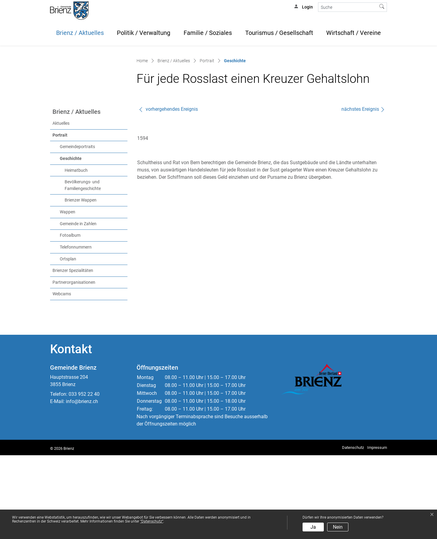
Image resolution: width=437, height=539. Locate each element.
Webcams (62, 377)
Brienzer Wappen (81, 283)
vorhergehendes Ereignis (168, 193)
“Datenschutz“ (151, 521)
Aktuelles (61, 207)
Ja (313, 527)
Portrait (60, 219)
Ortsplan (68, 342)
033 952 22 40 (84, 478)
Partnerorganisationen (74, 366)
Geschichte (83, 242)
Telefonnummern (76, 331)
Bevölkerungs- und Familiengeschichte (83, 269)
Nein (338, 527)
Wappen (67, 295)
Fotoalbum (70, 319)
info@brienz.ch (82, 485)
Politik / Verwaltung (143, 32)
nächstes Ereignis (363, 193)
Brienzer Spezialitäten (73, 354)
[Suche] (347, 7)
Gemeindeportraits (77, 230)
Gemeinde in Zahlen (78, 307)
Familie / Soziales (208, 32)
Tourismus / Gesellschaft (279, 32)
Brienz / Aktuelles (80, 32)
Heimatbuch (76, 254)
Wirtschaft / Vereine (353, 32)
